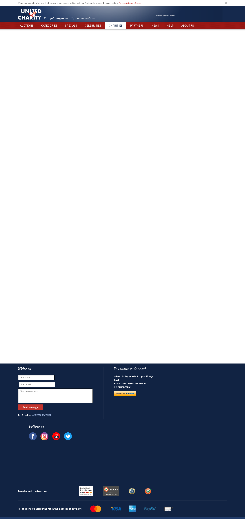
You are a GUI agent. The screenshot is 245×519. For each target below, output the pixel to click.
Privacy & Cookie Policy (130, 3)
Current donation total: (164, 16)
